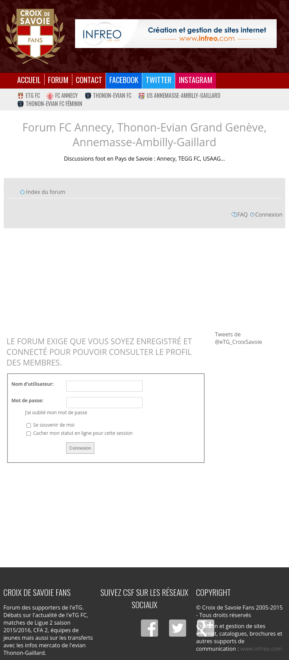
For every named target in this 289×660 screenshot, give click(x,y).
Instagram (196, 79)
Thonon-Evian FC (108, 95)
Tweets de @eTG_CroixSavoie (238, 338)
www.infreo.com (261, 648)
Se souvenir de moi (50, 424)
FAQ (242, 214)
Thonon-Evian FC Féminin (49, 104)
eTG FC (28, 95)
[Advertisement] (144, 279)
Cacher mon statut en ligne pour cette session (79, 433)
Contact (89, 79)
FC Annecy (62, 95)
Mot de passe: (27, 400)
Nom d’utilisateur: (32, 384)
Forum (58, 79)
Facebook (124, 79)
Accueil (29, 79)
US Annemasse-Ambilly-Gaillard (179, 95)
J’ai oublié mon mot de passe (56, 412)
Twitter (158, 79)
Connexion (268, 214)
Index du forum (45, 192)
